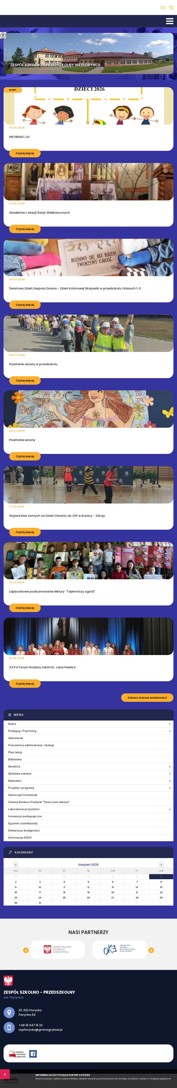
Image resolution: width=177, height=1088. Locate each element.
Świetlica (14, 766)
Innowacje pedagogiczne (25, 816)
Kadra (12, 724)
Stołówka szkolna (19, 773)
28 (137, 897)
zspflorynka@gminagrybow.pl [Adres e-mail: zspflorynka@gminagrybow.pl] (40, 1030)
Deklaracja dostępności (24, 830)
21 (137, 892)
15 (161, 887)
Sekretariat (15, 738)
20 (112, 892)
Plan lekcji (15, 752)
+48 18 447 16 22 (171, 7)
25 (64, 897)
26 (88, 897)
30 (15, 902)
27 (112, 897)
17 (40, 892)
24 (39, 897)
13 (113, 887)
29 (161, 897)
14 (137, 887)
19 (88, 892)
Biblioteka (15, 759)
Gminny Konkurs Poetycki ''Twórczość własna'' (38, 802)
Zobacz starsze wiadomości (147, 698)
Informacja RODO (20, 837)
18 (64, 892)
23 (15, 897)
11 (64, 887)
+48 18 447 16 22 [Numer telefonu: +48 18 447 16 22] (31, 1025)
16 (16, 892)
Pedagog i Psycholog (22, 731)
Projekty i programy (21, 788)
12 (88, 887)
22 (161, 892)
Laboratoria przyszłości (24, 809)
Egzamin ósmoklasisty (23, 823)
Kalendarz (15, 780)
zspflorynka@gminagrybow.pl (162, 7)
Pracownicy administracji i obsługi (31, 745)
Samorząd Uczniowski (22, 795)
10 (40, 887)
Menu (19, 715)
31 (40, 902)
